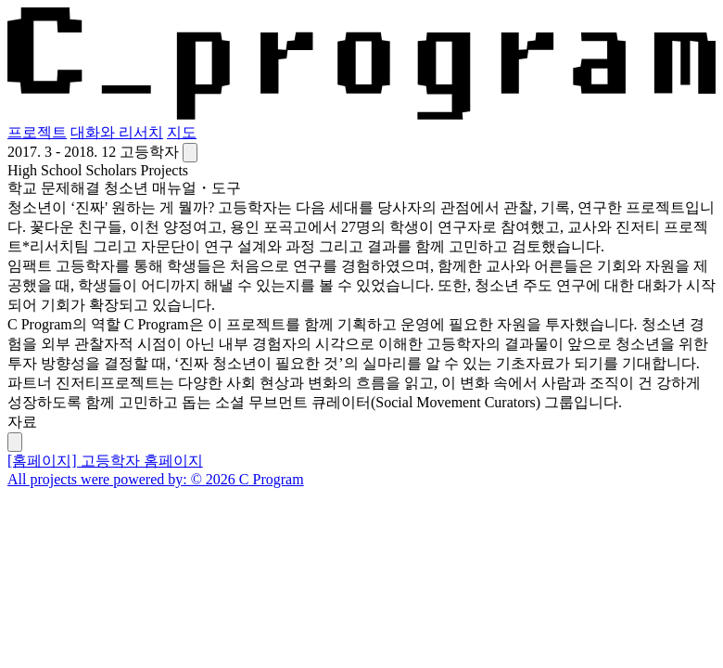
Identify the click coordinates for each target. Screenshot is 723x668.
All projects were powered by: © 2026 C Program (155, 479)
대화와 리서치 (116, 132)
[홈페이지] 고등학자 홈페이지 (105, 461)
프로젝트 (37, 132)
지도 (182, 132)
